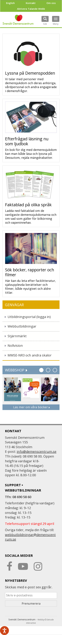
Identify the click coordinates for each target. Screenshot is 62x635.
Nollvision (15, 345)
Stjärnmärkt (17, 336)
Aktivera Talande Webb (31, 8)
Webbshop (16, 369)
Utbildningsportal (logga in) (29, 317)
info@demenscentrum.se (36, 451)
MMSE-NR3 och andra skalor (30, 355)
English (10, 3)
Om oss (51, 3)
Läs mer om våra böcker (31, 407)
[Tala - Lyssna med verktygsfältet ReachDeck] (4, 630)
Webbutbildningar (22, 326)
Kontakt (31, 3)
